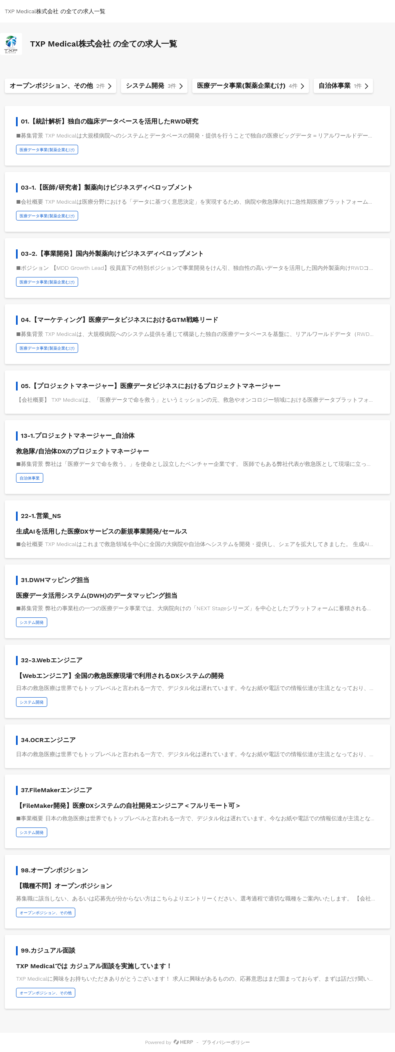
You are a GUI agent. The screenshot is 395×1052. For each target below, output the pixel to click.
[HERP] (183, 1042)
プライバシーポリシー (226, 1042)
